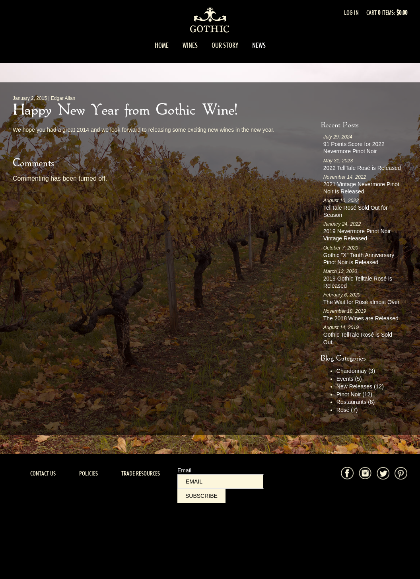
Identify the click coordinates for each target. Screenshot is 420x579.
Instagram (365, 473)
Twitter (383, 473)
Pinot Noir (354, 394)
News (259, 45)
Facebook (347, 473)
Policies (88, 473)
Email (184, 470)
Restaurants (355, 402)
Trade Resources (140, 473)
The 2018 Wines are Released (361, 318)
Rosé (347, 410)
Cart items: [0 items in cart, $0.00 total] (386, 12)
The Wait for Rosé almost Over (361, 302)
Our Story (225, 45)
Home (162, 45)
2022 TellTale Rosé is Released (362, 168)
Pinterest (401, 473)
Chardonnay (355, 371)
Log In (351, 12)
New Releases (360, 386)
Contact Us (43, 473)
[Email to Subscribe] (220, 481)
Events (349, 379)
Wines (190, 45)
